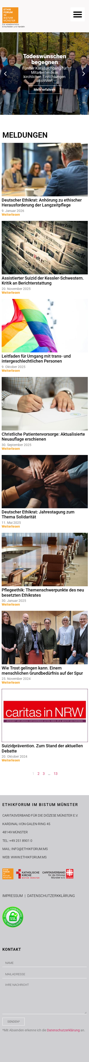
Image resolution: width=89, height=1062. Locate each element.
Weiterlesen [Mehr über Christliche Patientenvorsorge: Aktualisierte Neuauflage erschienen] (11, 448)
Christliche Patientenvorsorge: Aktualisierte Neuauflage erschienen (43, 437)
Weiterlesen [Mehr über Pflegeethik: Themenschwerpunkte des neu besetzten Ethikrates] (11, 604)
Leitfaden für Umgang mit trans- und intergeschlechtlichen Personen (36, 359)
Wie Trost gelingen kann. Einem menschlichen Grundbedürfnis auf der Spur (42, 670)
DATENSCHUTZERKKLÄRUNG (51, 896)
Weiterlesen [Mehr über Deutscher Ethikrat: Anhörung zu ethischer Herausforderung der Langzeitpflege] (11, 214)
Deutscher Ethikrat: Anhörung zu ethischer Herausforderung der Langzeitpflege (42, 203)
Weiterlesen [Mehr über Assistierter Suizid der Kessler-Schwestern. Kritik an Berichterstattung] (11, 292)
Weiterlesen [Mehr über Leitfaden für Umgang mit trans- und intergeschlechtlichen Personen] (11, 370)
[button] (77, 14)
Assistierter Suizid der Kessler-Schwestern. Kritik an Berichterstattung (43, 281)
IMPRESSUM (13, 896)
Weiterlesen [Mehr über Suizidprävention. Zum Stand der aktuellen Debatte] (11, 760)
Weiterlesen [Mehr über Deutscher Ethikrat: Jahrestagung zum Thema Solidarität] (11, 526)
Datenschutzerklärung (63, 1030)
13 (55, 774)
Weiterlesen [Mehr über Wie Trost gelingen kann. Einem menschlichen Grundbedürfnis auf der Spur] (11, 682)
